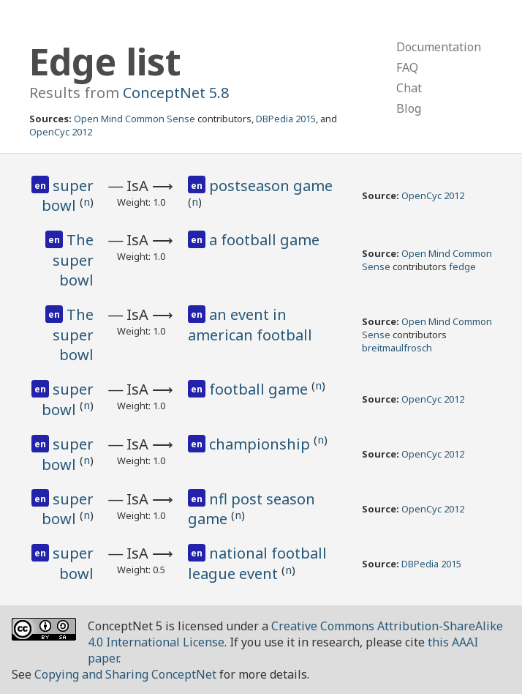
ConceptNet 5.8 (176, 92)
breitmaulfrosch (397, 347)
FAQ (407, 67)
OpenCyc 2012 (60, 131)
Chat (409, 88)
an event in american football (250, 325)
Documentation (438, 47)
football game (260, 389)
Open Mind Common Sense (134, 118)
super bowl (68, 196)
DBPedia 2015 (286, 118)
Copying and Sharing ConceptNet (125, 674)
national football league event (257, 563)
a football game (264, 240)
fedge (462, 266)
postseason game (271, 185)
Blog (408, 108)
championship (261, 444)
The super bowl (73, 260)
